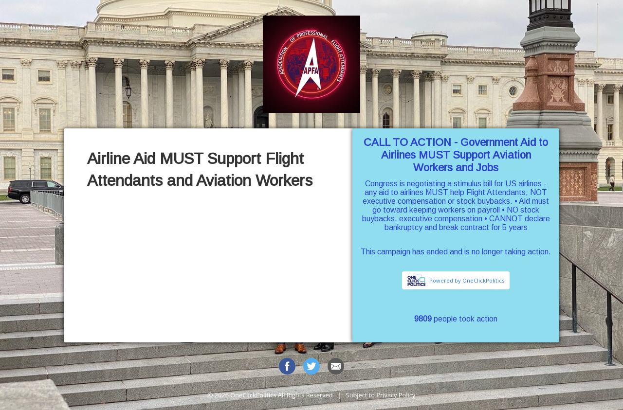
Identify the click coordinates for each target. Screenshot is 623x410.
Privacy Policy (395, 395)
